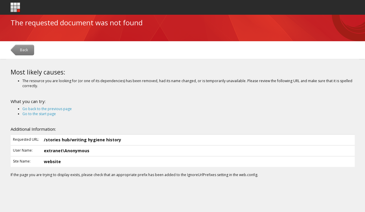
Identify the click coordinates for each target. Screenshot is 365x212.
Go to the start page (39, 113)
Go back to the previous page (47, 108)
